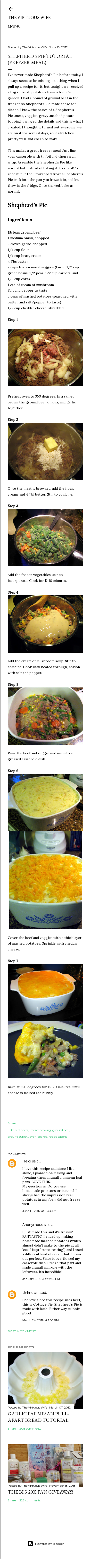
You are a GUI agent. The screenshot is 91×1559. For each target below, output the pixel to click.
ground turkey (18, 1136)
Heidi (26, 1161)
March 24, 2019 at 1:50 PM (40, 1320)
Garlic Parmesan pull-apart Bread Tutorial (38, 1416)
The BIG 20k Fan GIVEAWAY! (40, 1492)
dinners (23, 1130)
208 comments (30, 1428)
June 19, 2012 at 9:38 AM (39, 1211)
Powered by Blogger (45, 1544)
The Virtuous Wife (29, 17)
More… (14, 27)
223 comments (30, 1500)
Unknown (30, 1292)
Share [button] (12, 1123)
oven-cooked (38, 1136)
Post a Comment (22, 1331)
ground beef (60, 1130)
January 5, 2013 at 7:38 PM (41, 1279)
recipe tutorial (58, 1136)
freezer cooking (40, 1130)
